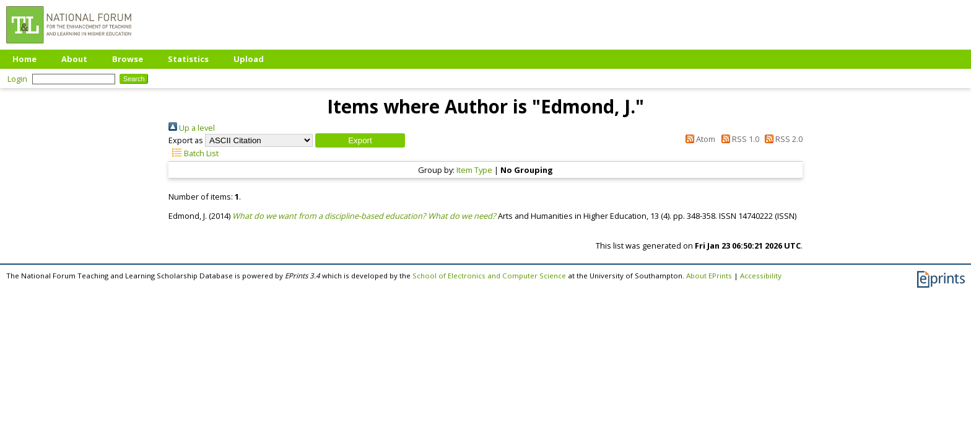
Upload (248, 58)
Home (24, 58)
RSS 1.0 (738, 138)
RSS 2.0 (782, 138)
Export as (185, 140)
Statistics (188, 58)
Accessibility (761, 275)
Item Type (474, 169)
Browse (127, 58)
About (74, 58)
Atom (698, 138)
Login (17, 78)
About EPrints (709, 275)
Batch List (193, 153)
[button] (360, 140)
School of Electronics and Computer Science (489, 275)
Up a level (191, 127)
